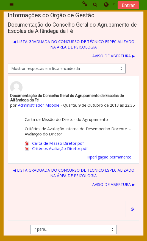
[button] (109, 4)
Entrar (128, 5)
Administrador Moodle (38, 105)
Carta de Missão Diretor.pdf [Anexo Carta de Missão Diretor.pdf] (54, 143)
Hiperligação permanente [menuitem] (109, 157)
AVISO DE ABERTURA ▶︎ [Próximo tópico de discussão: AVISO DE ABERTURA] (113, 55)
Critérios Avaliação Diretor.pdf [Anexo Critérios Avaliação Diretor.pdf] (56, 148)
